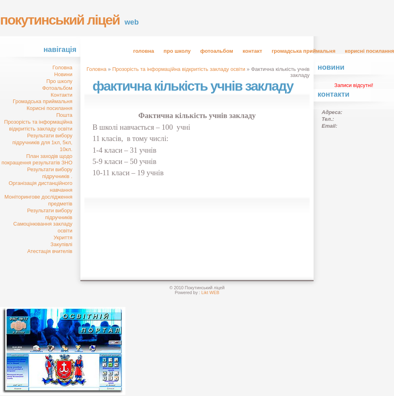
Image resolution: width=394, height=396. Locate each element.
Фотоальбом (216, 51)
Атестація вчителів (49, 251)
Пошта (64, 115)
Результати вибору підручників (49, 213)
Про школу (177, 51)
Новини (63, 74)
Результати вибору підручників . (49, 172)
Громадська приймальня (304, 51)
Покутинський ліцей (60, 19)
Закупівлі (61, 244)
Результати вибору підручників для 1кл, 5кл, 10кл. (42, 142)
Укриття (62, 237)
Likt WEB (210, 292)
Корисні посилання (369, 51)
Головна (143, 51)
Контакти (61, 95)
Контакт (252, 51)
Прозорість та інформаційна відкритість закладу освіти (38, 125)
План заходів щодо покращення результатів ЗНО (37, 159)
